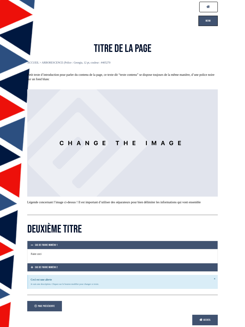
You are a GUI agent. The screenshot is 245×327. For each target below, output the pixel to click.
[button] (208, 7)
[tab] (122, 245)
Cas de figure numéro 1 (46, 245)
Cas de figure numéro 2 (46, 267)
